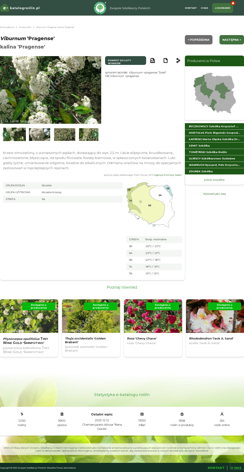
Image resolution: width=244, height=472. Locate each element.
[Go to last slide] (6, 134)
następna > (231, 40)
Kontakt (191, 8)
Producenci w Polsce (203, 61)
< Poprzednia (199, 40)
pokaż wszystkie (214, 179)
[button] (14, 134)
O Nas (204, 8)
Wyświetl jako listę (214, 193)
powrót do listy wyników (119, 62)
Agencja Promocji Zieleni (168, 174)
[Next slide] (95, 134)
